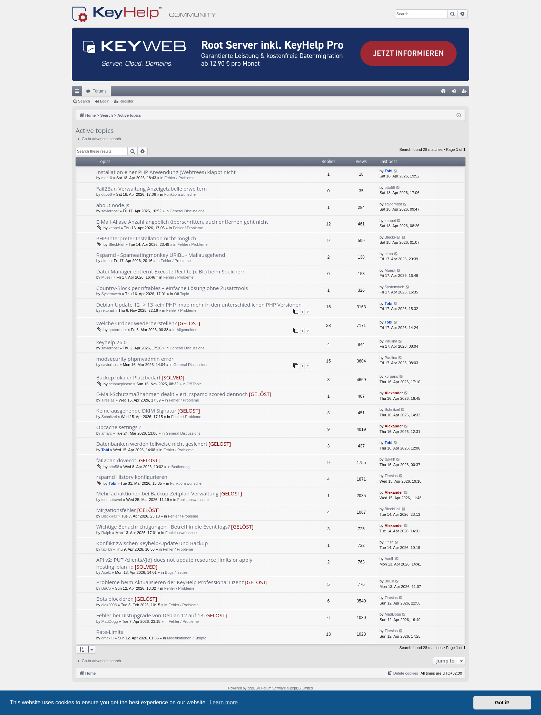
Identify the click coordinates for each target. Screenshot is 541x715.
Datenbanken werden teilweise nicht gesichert (151, 443)
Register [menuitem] (465, 92)
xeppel (114, 228)
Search (84, 101)
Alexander (394, 393)
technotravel (111, 499)
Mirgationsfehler (116, 509)
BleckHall (117, 244)
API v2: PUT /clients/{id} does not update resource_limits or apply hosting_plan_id (174, 563)
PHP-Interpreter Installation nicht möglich (146, 238)
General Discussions (187, 211)
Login (104, 101)
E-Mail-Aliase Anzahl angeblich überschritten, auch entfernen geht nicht (182, 221)
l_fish (389, 542)
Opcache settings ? (118, 427)
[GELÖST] (189, 323)
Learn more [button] (223, 702)
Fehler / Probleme (180, 178)
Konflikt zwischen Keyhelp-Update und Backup (152, 543)
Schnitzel (109, 417)
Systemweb (111, 294)
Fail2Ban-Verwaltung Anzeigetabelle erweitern (151, 188)
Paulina (391, 341)
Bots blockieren (115, 598)
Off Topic (181, 294)
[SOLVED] (173, 377)
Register (126, 101)
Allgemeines (187, 330)
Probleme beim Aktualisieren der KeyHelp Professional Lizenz (170, 582)
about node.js (112, 205)
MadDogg (109, 621)
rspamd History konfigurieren (131, 476)
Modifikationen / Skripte (186, 638)
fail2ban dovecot (116, 460)
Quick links (78, 92)
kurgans (391, 376)
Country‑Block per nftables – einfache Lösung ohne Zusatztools (172, 287)
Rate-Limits (109, 631)
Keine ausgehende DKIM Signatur (136, 410)
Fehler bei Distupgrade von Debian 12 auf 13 (150, 615)
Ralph (106, 533)
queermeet (118, 330)
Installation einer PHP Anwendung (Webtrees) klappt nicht (166, 171)
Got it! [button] (502, 702)
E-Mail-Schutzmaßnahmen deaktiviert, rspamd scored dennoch (172, 393)
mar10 (106, 178)
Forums (99, 91)
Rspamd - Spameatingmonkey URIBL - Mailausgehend (160, 254)
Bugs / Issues (176, 572)
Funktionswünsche (180, 194)
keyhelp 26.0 (111, 342)
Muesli (106, 277)
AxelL (106, 572)
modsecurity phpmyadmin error (135, 358)
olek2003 (109, 605)
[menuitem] (443, 91)
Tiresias (108, 400)
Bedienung (180, 467)
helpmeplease (120, 384)
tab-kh (390, 459)
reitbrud (107, 310)
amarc (106, 433)
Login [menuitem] (455, 92)
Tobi (388, 171)
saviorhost (110, 211)
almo (105, 261)
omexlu (107, 638)
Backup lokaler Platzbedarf (128, 377)
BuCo (106, 588)
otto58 (106, 194)
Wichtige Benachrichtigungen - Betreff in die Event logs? (163, 526)
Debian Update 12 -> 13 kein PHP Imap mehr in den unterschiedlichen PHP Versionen (199, 304)
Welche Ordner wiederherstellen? (136, 323)
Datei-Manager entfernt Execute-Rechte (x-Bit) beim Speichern (171, 271)
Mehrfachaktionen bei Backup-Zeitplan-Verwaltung (157, 493)
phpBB (252, 688)
